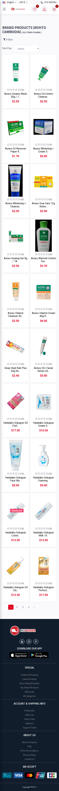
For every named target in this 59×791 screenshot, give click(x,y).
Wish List (29, 714)
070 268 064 (49, 2)
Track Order (29, 719)
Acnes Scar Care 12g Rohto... (43, 205)
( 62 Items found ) (31, 32)
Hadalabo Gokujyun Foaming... (43, 479)
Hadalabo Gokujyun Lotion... (15, 534)
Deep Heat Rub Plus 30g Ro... (15, 370)
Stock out (16, 510)
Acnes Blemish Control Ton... (43, 260)
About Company (29, 742)
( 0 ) (22, 89)
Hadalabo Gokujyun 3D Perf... (15, 424)
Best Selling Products (29, 683)
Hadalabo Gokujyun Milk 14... (43, 534)
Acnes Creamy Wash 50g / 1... (15, 95)
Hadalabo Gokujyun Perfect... (43, 589)
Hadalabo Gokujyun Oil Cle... (15, 589)
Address (29, 723)
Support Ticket (29, 727)
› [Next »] (34, 607)
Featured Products (29, 674)
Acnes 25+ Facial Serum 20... (43, 370)
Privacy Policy (29, 754)
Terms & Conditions (29, 750)
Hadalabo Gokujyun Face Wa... (15, 479)
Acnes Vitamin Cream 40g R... (43, 315)
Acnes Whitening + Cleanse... (15, 205)
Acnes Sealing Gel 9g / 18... (15, 260)
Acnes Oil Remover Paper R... (15, 150)
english (8, 2)
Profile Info (29, 710)
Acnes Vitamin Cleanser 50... (15, 315)
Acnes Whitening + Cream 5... (43, 150)
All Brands (29, 691)
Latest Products (29, 679)
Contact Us (29, 759)
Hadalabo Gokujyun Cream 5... (43, 424)
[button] (18, 655)
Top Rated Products (29, 687)
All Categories (29, 696)
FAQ (29, 746)
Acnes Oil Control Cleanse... (43, 95)
